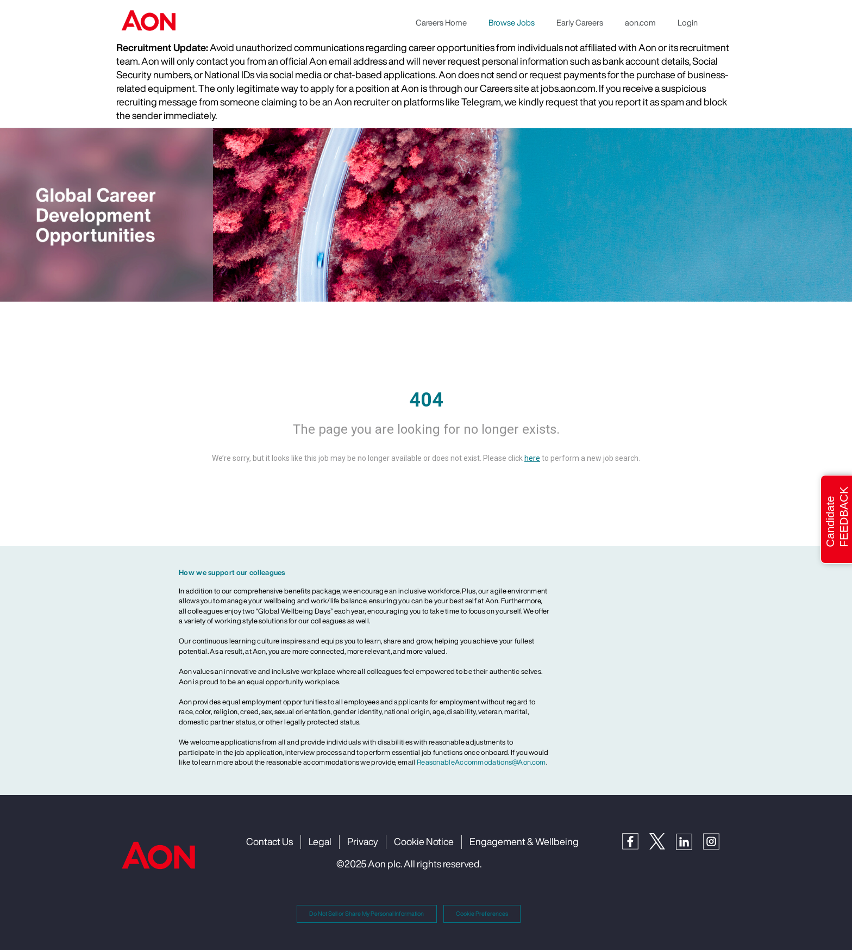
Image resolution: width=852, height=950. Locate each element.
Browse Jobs (511, 22)
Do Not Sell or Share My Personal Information (366, 913)
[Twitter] (662, 840)
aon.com (640, 22)
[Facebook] (635, 840)
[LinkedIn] (689, 840)
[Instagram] (716, 840)
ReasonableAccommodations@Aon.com (481, 762)
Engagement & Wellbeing (524, 841)
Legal (320, 841)
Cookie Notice (424, 841)
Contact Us (269, 841)
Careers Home (441, 22)
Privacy (362, 841)
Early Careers (579, 22)
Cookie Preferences (482, 913)
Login (688, 22)
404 (426, 400)
